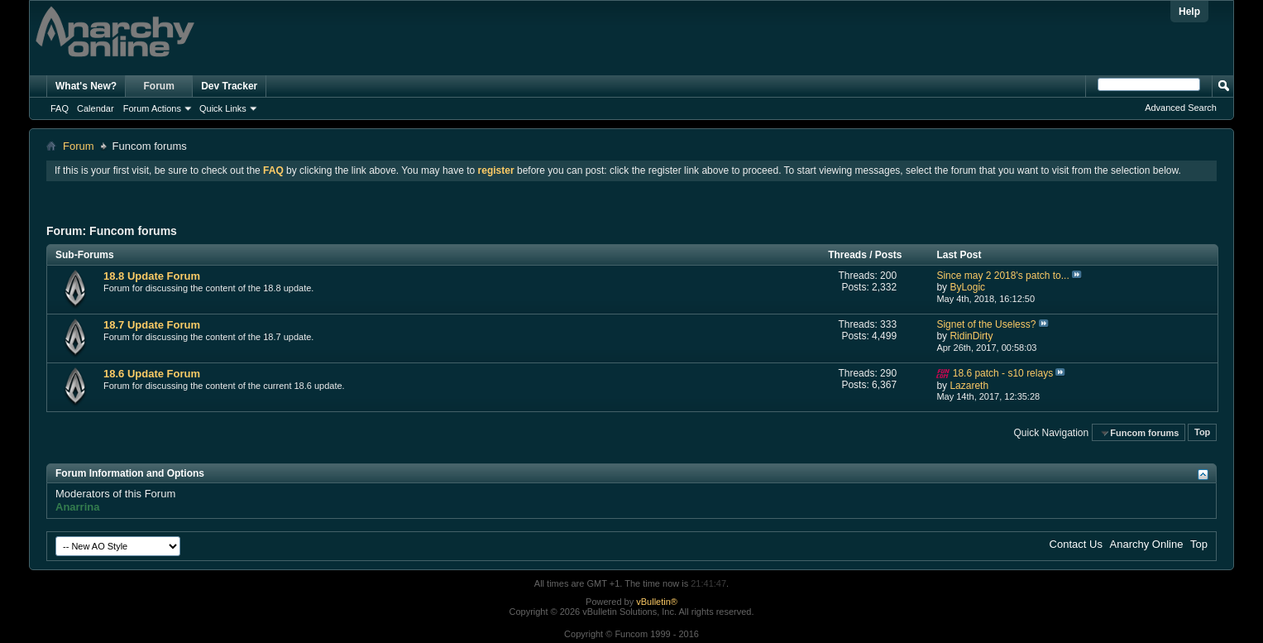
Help (1189, 11)
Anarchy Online (1147, 544)
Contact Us (1076, 544)
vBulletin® (656, 602)
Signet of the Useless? (986, 324)
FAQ (59, 108)
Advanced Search (1181, 108)
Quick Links (222, 108)
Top (1202, 433)
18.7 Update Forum (151, 325)
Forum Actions (152, 108)
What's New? (86, 86)
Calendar (95, 108)
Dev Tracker (229, 86)
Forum (159, 86)
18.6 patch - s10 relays (1003, 373)
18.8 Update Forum (151, 276)
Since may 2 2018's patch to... (1002, 275)
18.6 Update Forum (151, 373)
